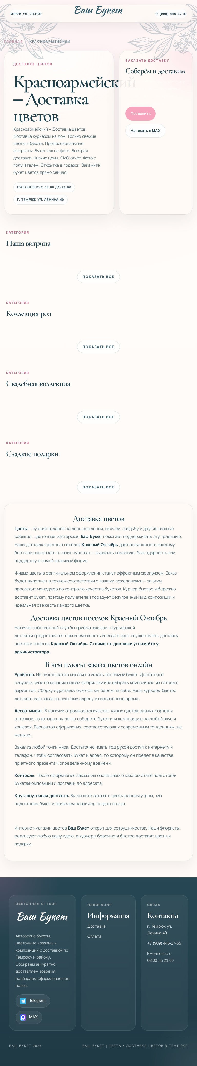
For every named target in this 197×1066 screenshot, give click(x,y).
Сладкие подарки (32, 453)
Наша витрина (28, 243)
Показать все (98, 277)
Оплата (94, 936)
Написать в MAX (145, 131)
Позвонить (141, 114)
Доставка (96, 926)
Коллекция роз (28, 313)
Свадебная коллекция (38, 383)
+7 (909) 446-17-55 (170, 14)
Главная (13, 41)
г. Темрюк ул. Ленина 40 (26, 14)
